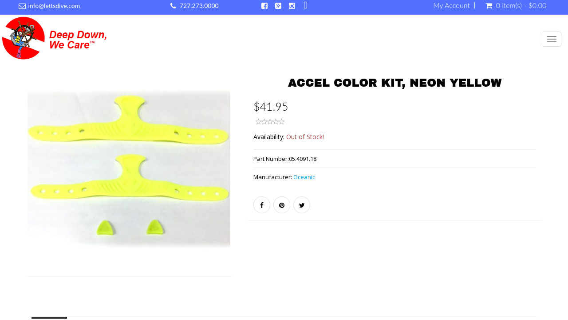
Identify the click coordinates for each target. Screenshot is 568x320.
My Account (451, 5)
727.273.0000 (199, 5)
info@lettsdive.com (54, 5)
